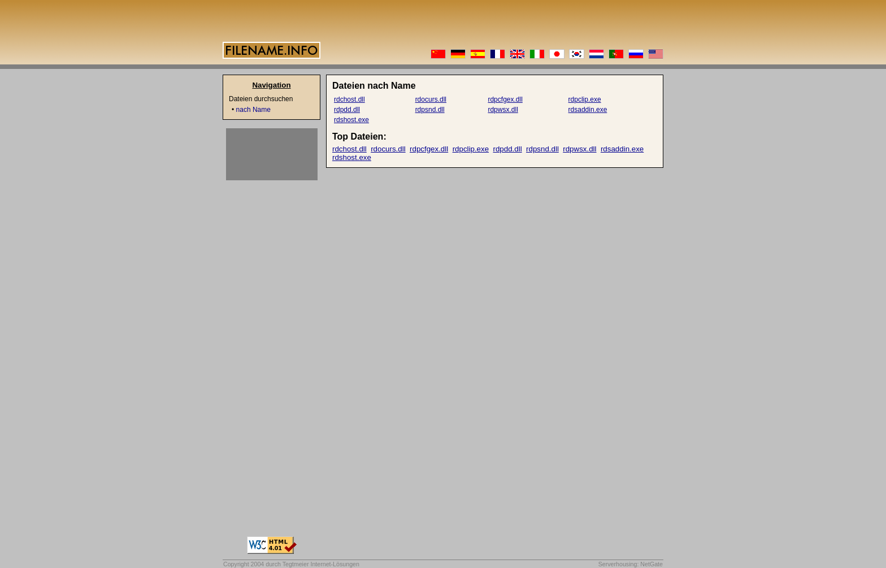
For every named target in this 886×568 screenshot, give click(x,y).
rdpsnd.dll (430, 110)
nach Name (253, 110)
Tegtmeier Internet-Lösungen (321, 564)
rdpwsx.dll (503, 110)
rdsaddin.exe (587, 110)
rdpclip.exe (584, 99)
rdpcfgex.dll (505, 99)
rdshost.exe (351, 120)
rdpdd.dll (347, 110)
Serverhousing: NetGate (630, 564)
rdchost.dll (349, 99)
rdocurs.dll (430, 99)
